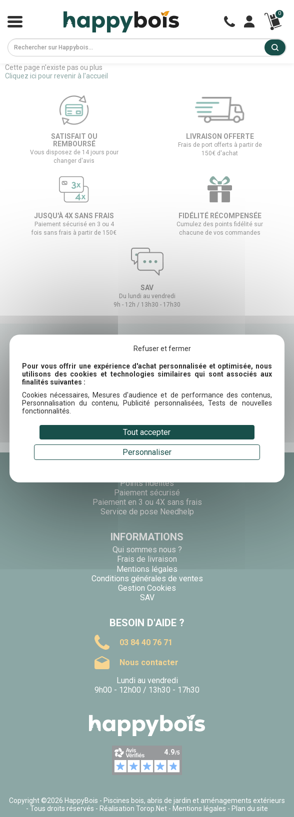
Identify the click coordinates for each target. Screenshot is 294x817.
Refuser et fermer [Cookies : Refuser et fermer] (162, 349)
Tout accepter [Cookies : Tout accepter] (146, 432)
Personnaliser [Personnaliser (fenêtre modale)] (147, 452)
